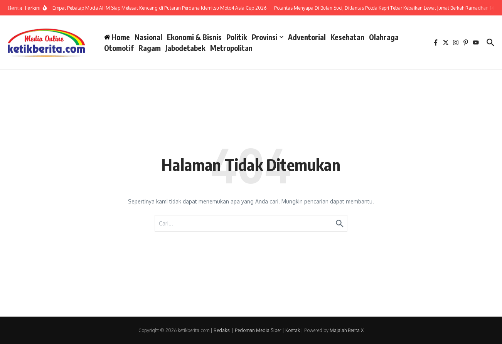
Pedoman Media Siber (258, 330)
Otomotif (119, 48)
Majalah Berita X (347, 330)
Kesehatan (347, 37)
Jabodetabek (185, 48)
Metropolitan (231, 48)
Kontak (292, 330)
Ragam (149, 48)
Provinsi (267, 37)
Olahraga (384, 37)
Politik (236, 37)
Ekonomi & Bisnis (194, 37)
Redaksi (222, 330)
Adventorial (307, 37)
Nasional (148, 37)
